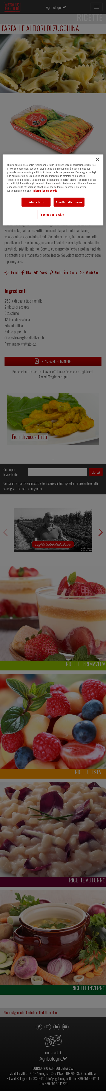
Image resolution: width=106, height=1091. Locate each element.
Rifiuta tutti (36, 202)
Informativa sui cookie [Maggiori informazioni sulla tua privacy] (44, 190)
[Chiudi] (97, 159)
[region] (53, 189)
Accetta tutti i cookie (69, 202)
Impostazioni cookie (52, 214)
